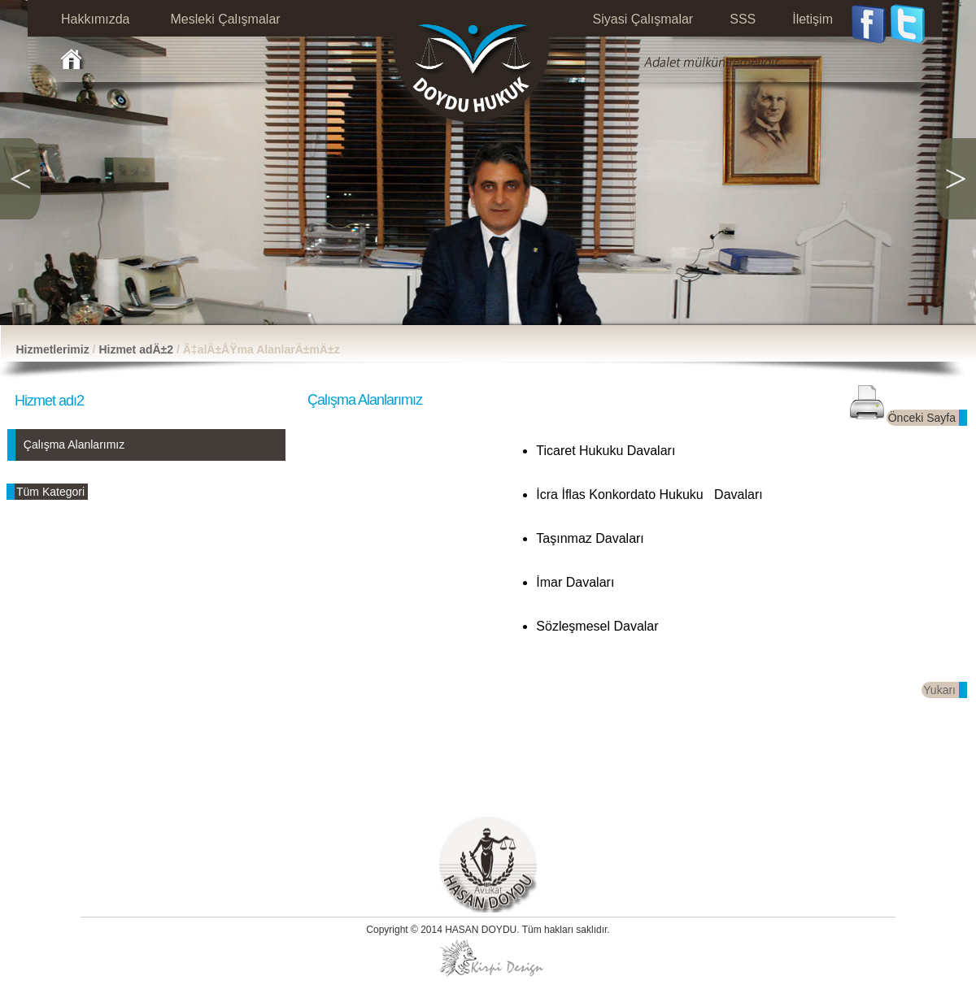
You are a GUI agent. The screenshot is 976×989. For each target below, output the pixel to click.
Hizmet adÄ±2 (137, 349)
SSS (743, 19)
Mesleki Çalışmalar (225, 19)
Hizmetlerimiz (52, 349)
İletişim (812, 19)
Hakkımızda (95, 19)
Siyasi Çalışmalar (643, 19)
